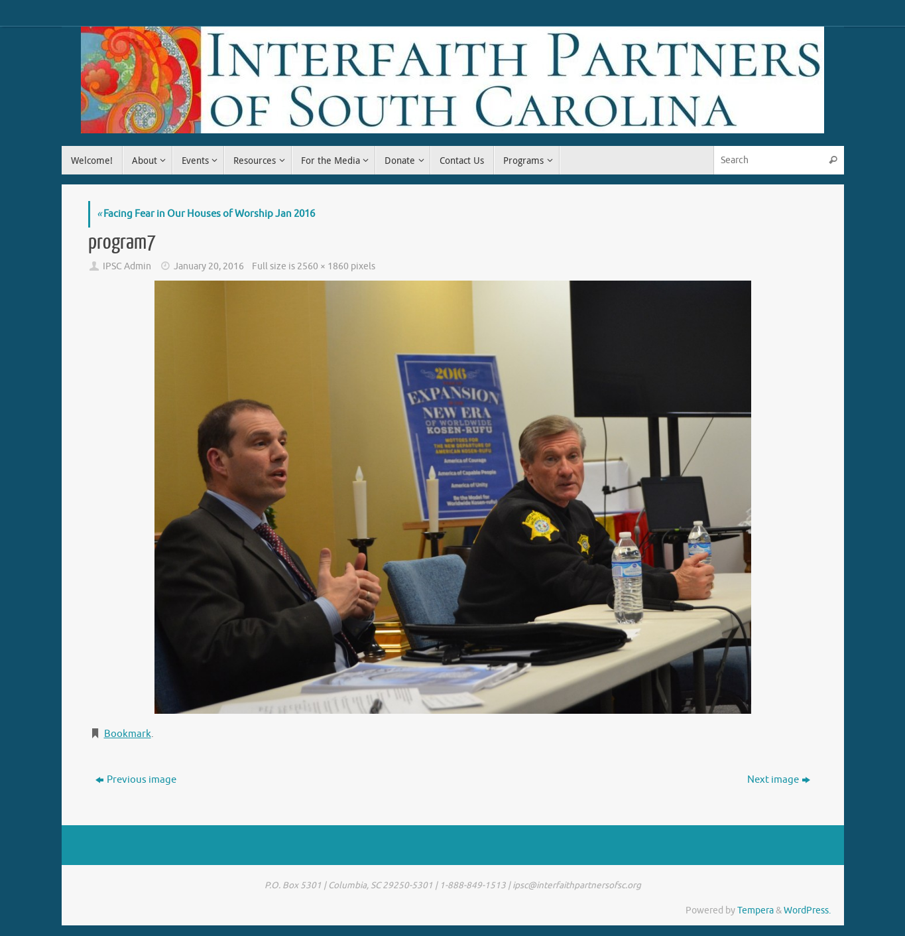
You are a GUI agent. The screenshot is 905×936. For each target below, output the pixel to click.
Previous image (135, 779)
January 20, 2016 (209, 266)
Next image (778, 779)
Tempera (755, 910)
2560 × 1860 (323, 266)
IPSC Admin (127, 266)
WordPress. (807, 910)
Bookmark (127, 734)
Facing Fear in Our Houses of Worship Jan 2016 (206, 214)
